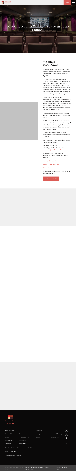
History (38, 434)
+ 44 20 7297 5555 (11, 452)
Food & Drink (8, 440)
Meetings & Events (24, 437)
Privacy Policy (8, 443)
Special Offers (54, 437)
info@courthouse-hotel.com (13, 455)
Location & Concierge (57, 434)
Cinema (21, 434)
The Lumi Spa (22, 440)
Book (67, 2)
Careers (38, 437)
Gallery (7, 437)
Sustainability (22, 443)
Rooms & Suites (9, 434)
